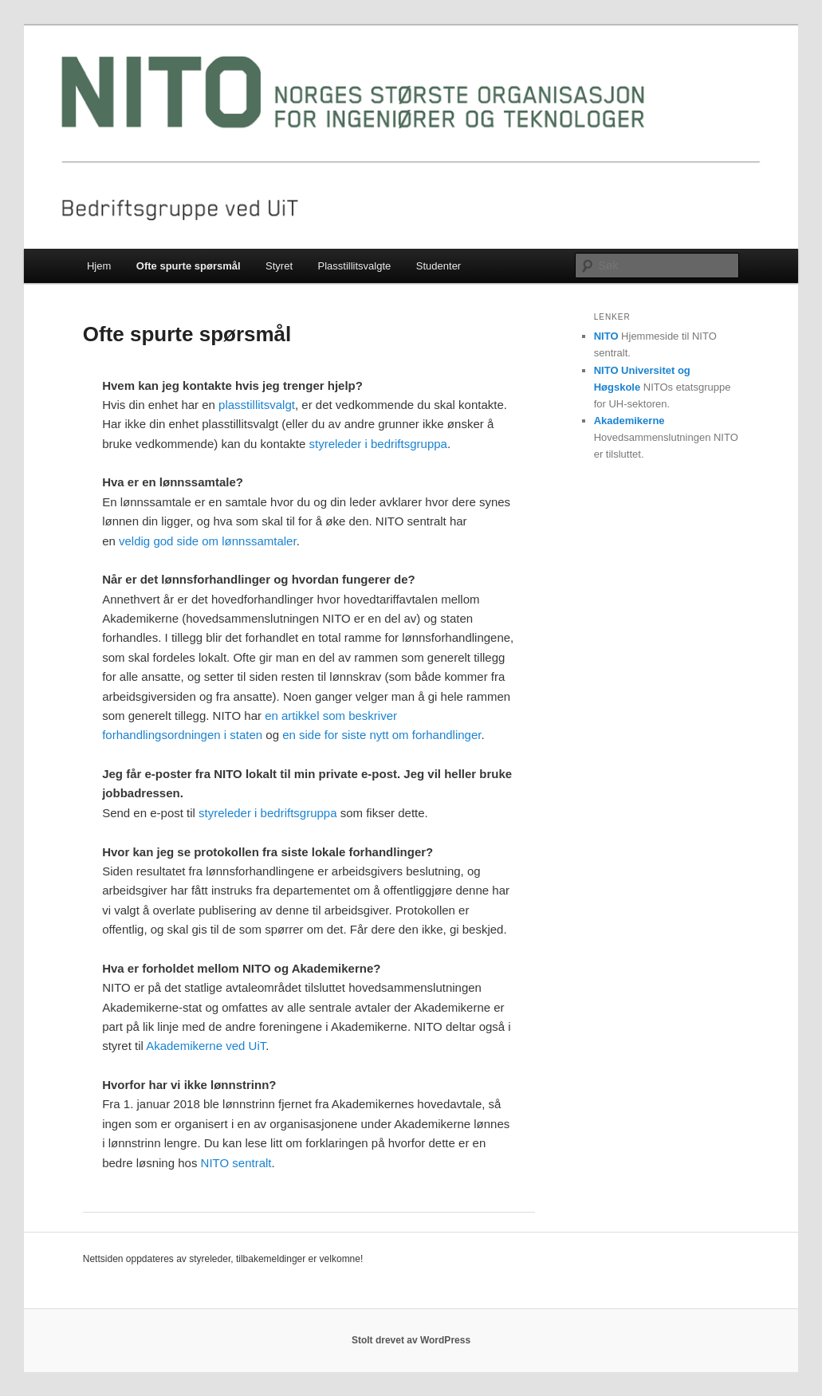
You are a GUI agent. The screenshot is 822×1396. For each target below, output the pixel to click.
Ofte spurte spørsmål (188, 266)
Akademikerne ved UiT (205, 1045)
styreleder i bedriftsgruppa (377, 443)
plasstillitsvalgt (256, 404)
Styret (279, 266)
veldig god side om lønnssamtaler (208, 541)
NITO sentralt (236, 1163)
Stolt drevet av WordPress (411, 1340)
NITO (606, 336)
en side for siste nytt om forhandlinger (381, 734)
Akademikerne (629, 421)
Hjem (99, 266)
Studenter (438, 266)
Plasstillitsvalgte (354, 266)
